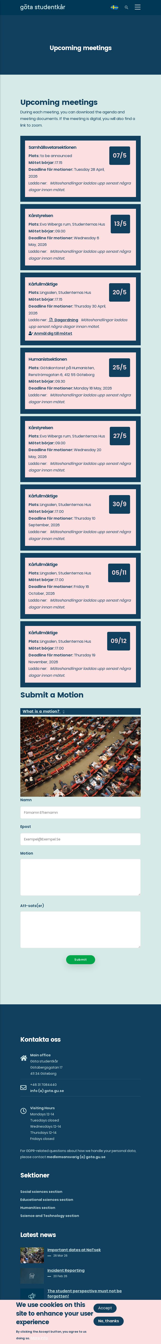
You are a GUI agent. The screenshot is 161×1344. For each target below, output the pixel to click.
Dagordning (63, 320)
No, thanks (108, 1321)
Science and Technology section (49, 1215)
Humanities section (37, 1207)
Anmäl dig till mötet (50, 333)
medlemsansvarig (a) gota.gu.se (76, 1157)
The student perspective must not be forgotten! (84, 1293)
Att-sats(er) (32, 905)
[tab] (80, 711)
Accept (105, 1308)
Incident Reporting (66, 1270)
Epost (25, 826)
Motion (26, 853)
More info (39, 1338)
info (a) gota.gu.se (47, 1090)
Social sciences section (41, 1191)
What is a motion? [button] (42, 711)
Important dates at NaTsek (74, 1250)
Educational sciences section (46, 1199)
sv (117, 9)
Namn (26, 799)
